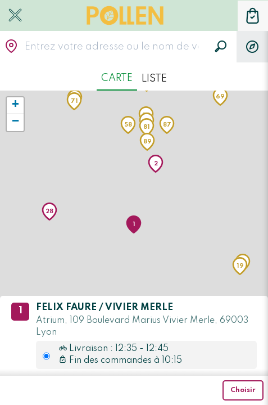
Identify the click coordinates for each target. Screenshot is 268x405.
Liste (154, 79)
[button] (134, 224)
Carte (117, 78)
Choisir (243, 390)
